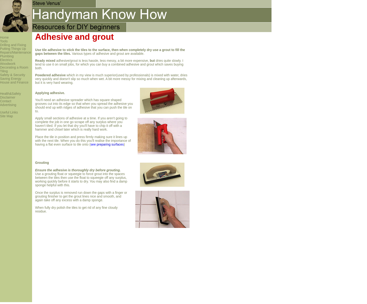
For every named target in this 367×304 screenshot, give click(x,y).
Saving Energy (10, 79)
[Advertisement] (256, 27)
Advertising (8, 105)
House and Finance (14, 82)
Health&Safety (10, 93)
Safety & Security (12, 75)
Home (4, 37)
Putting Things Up (13, 49)
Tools (4, 41)
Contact (5, 101)
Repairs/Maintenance (15, 52)
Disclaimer (7, 97)
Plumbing (7, 56)
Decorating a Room (14, 67)
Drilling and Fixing (13, 45)
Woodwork (7, 64)
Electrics (6, 60)
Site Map (6, 116)
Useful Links (9, 112)
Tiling (4, 71)
